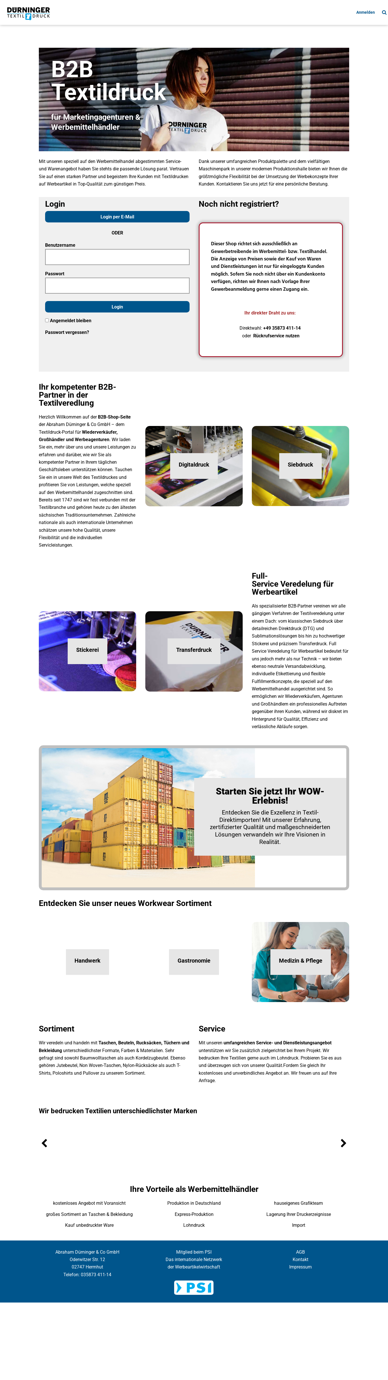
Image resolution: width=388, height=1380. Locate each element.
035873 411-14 (96, 1274)
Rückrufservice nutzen (276, 335)
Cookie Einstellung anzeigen (194, 1307)
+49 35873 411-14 (282, 328)
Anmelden (365, 12)
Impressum (300, 1267)
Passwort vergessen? (67, 332)
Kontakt (300, 1259)
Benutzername (60, 245)
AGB (300, 1252)
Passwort (54, 273)
